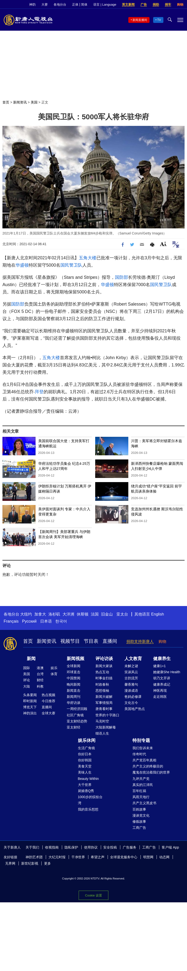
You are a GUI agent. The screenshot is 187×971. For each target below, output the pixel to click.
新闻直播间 (139, 20)
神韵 (32, 4)
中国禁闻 (73, 678)
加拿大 (40, 614)
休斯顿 (82, 614)
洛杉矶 (54, 614)
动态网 (164, 857)
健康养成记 (161, 684)
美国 (34, 102)
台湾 (40, 674)
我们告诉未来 (142, 748)
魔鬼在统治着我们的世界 (151, 772)
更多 (47, 863)
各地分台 (60, 4)
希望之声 (97, 857)
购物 (180, 4)
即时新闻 (30, 701)
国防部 (121, 277)
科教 (40, 686)
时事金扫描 (103, 678)
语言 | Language (104, 4)
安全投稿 (110, 847)
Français (11, 621)
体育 (54, 674)
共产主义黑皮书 (144, 803)
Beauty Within (88, 779)
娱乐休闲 (86, 740)
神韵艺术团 (34, 857)
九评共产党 (141, 779)
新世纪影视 (29, 863)
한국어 (61, 621)
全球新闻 (73, 666)
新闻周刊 (73, 697)
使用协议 (91, 847)
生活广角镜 (86, 748)
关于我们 (32, 847)
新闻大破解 (103, 697)
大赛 (44, 4)
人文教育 (133, 658)
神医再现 (160, 690)
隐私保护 (71, 847)
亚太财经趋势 (77, 721)
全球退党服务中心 (123, 857)
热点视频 (48, 695)
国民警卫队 (71, 265)
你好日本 (85, 754)
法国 (95, 614)
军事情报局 (103, 703)
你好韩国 (85, 760)
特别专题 (141, 740)
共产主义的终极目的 (147, 766)
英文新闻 (128, 4)
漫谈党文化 (141, 815)
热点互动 (102, 672)
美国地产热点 (134, 709)
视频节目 (70, 641)
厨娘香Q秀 (86, 791)
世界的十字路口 (107, 715)
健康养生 (162, 658)
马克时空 (102, 721)
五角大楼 (87, 257)
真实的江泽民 (142, 785)
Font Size (163, 244)
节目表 (91, 641)
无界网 (10, 863)
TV (159, 20)
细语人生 (102, 733)
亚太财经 (73, 727)
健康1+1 (159, 666)
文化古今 (131, 703)
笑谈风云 (131, 672)
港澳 (40, 668)
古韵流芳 (131, 678)
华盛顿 (22, 265)
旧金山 (107, 614)
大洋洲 (68, 614)
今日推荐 (48, 701)
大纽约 (26, 614)
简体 (84, 4)
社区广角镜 (75, 715)
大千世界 (85, 785)
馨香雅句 (131, 684)
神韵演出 (30, 713)
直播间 (110, 641)
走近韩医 (160, 697)
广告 (143, 4)
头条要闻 (30, 695)
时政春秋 (102, 684)
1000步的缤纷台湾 (90, 800)
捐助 (156, 4)
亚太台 (122, 614)
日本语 (46, 621)
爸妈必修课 (132, 697)
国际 (26, 668)
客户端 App (170, 847)
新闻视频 (75, 658)
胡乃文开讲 (161, 678)
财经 (40, 680)
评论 (26, 680)
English (157, 614)
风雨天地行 (141, 797)
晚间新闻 (73, 684)
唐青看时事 (103, 709)
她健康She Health (166, 672)
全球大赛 (48, 713)
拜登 (39, 391)
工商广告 (139, 828)
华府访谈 (73, 703)
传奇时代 (139, 754)
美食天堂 (85, 766)
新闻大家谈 (103, 666)
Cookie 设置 (93, 895)
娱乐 (54, 668)
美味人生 (85, 772)
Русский (29, 621)
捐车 (168, 4)
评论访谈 (104, 658)
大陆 (26, 686)
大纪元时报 (56, 857)
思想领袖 (102, 690)
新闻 (31, 658)
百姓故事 (139, 809)
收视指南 (52, 847)
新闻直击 (73, 690)
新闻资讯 (20, 102)
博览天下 (30, 707)
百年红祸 (139, 791)
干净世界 (78, 857)
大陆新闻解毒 (105, 727)
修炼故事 (139, 821)
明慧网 (148, 857)
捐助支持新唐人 (140, 641)
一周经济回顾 (77, 709)
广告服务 (129, 847)
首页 (5, 102)
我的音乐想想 (88, 809)
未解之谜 (131, 666)
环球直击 (73, 672)
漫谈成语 (131, 690)
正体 (75, 4)
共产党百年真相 (144, 760)
